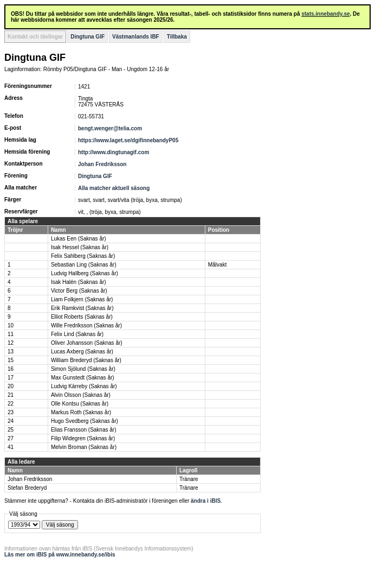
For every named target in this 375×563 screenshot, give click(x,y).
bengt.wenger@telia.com (110, 128)
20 (11, 386)
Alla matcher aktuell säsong (114, 188)
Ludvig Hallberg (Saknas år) (84, 273)
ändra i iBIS (206, 501)
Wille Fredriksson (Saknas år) (86, 325)
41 (11, 447)
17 (11, 378)
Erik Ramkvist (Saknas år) (82, 308)
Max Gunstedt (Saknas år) (82, 378)
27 (11, 438)
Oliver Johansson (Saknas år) (86, 343)
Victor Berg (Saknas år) (79, 291)
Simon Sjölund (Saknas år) (83, 369)
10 (11, 325)
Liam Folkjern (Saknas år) (82, 299)
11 (11, 334)
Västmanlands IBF (135, 37)
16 (11, 369)
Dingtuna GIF (87, 37)
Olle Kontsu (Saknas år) (79, 404)
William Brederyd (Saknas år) (86, 360)
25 (11, 430)
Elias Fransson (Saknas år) (84, 430)
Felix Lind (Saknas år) (77, 334)
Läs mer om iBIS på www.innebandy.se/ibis (59, 555)
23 (11, 412)
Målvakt (217, 265)
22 (11, 404)
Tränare (188, 479)
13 (11, 352)
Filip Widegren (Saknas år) (83, 438)
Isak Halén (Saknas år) (78, 282)
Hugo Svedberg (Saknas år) (84, 421)
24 (11, 421)
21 (11, 395)
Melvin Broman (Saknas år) (84, 447)
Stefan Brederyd (27, 488)
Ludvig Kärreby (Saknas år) (84, 386)
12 (11, 343)
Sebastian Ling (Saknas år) (84, 265)
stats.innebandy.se (325, 14)
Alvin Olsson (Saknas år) (81, 395)
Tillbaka (177, 37)
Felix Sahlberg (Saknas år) (83, 256)
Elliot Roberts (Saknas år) (82, 317)
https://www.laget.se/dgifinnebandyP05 (128, 140)
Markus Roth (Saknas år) (81, 412)
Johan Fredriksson (102, 164)
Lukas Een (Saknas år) (78, 239)
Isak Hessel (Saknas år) (79, 247)
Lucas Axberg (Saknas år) (82, 352)
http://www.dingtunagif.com (113, 152)
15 (11, 360)
